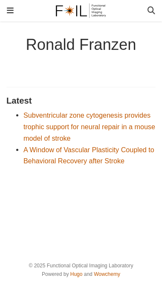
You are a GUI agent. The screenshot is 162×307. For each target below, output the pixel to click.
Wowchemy (107, 274)
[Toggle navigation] (10, 10)
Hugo (76, 274)
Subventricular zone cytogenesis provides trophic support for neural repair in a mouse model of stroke (89, 126)
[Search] (151, 11)
